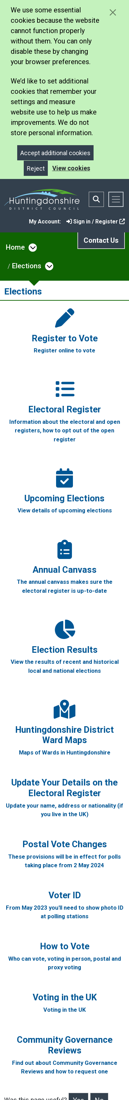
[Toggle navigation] (115, 199)
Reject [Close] (36, 168)
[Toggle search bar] (96, 199)
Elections (26, 266)
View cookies (71, 168)
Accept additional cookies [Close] (55, 153)
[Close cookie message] (113, 12)
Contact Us (101, 240)
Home (15, 247)
